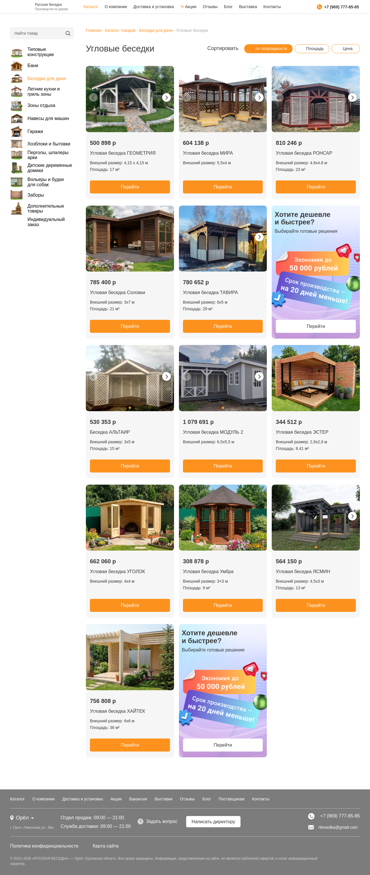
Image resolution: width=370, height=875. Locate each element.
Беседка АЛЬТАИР (110, 432)
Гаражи (26, 131)
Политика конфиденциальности (44, 845)
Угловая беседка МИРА (208, 153)
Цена (345, 48)
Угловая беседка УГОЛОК (117, 571)
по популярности (268, 48)
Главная (93, 30)
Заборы (27, 195)
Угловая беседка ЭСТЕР (302, 432)
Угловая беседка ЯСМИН (303, 571)
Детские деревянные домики (41, 168)
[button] (130, 129)
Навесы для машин (39, 118)
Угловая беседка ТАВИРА (210, 292)
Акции (188, 6)
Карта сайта (106, 845)
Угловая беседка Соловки (117, 292)
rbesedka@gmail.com (333, 827)
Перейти (130, 186)
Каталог (91, 6)
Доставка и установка (153, 6)
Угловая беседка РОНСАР (304, 153)
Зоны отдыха (32, 105)
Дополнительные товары (37, 208)
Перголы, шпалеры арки (39, 155)
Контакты (272, 6)
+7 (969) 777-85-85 (338, 7)
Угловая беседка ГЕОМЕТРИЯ (123, 153)
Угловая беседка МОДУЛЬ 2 (213, 432)
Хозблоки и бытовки (40, 144)
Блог (228, 6)
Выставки (164, 799)
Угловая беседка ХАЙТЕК (117, 711)
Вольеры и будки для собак (37, 182)
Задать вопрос (157, 821)
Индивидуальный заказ (46, 222)
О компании (116, 6)
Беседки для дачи (38, 78)
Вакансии (138, 799)
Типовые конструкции (32, 52)
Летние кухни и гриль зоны (35, 91)
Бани (24, 66)
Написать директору (213, 821)
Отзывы (210, 6)
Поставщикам (232, 799)
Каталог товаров (120, 30)
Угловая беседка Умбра (208, 571)
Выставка (248, 6)
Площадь (312, 48)
